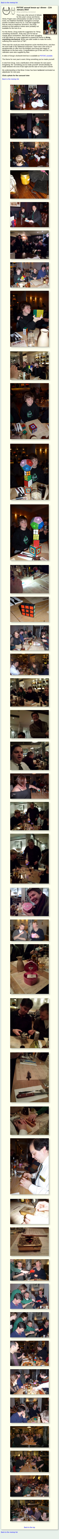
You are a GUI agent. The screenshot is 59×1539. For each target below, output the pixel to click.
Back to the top (29, 1527)
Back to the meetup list (9, 3)
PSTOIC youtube (46, 56)
